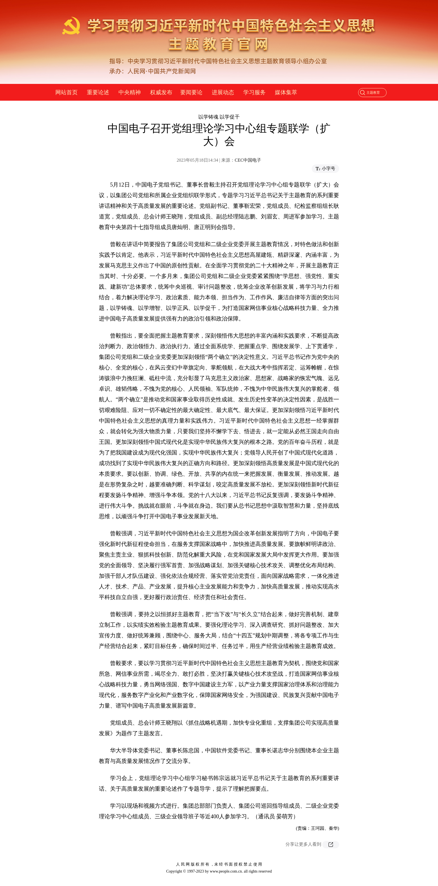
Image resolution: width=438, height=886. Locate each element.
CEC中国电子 (248, 160)
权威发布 (161, 92)
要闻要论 (191, 92)
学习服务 (254, 92)
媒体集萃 (286, 92)
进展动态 (223, 92)
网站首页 (66, 92)
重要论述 (98, 92)
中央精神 (129, 92)
